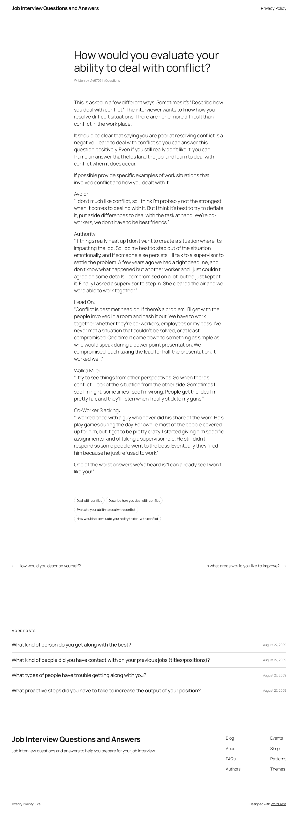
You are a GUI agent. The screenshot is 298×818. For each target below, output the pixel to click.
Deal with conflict (89, 500)
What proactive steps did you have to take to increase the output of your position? (106, 690)
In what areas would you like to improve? (243, 566)
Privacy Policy (273, 8)
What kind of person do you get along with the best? (71, 644)
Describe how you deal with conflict (134, 500)
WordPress (278, 804)
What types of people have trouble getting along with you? (79, 675)
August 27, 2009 (275, 645)
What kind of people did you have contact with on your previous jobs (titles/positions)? (111, 660)
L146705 (95, 80)
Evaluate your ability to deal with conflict (106, 509)
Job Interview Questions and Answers (55, 8)
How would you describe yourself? (49, 566)
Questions (112, 80)
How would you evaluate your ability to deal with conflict (117, 518)
